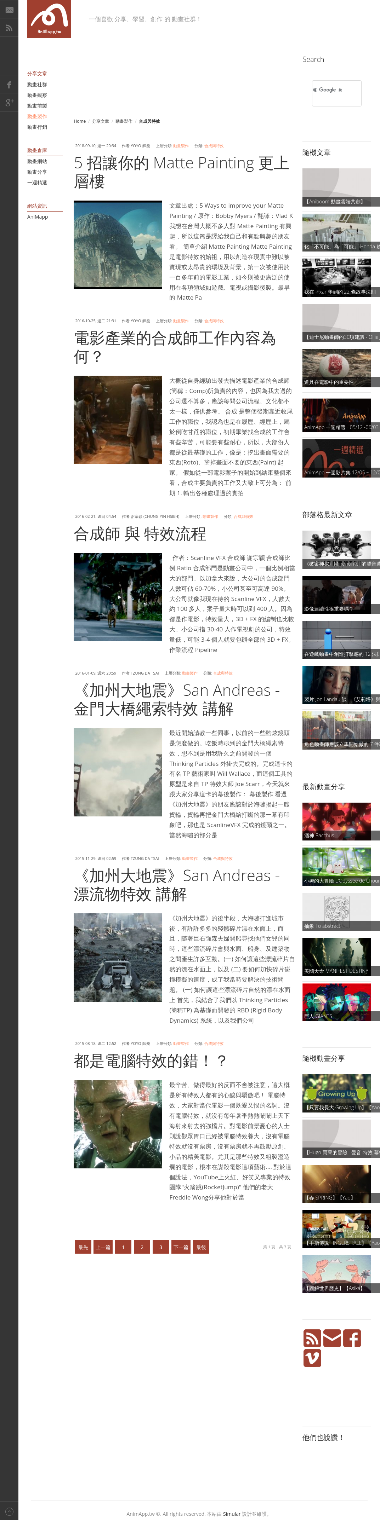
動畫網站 (37, 161)
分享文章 (100, 121)
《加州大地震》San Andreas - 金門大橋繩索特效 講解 (177, 699)
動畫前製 (37, 105)
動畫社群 (37, 84)
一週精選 (37, 182)
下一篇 (181, 1247)
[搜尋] (327, 90)
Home (80, 121)
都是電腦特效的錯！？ (151, 1060)
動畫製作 (123, 121)
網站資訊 (37, 205)
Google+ (9, 102)
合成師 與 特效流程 (140, 533)
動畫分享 (37, 171)
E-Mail (9, 9)
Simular (232, 1513)
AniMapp (37, 216)
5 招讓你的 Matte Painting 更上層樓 (181, 171)
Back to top (9, 1510)
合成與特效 (214, 145)
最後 (201, 1247)
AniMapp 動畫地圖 (49, 19)
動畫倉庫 (37, 150)
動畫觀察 (37, 95)
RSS (9, 27)
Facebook (9, 84)
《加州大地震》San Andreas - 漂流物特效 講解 (177, 884)
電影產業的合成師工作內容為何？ (175, 346)
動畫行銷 (37, 126)
